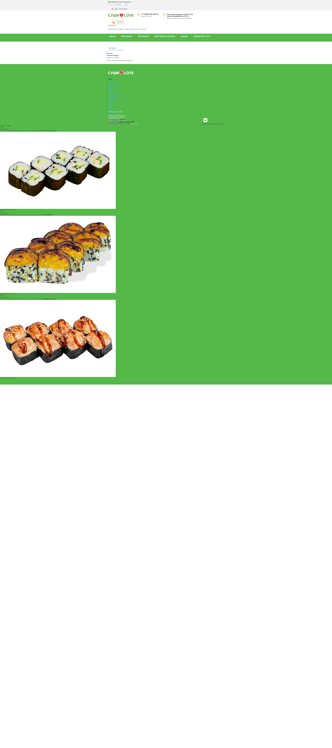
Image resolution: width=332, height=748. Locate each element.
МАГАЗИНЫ (143, 36)
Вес (118, 50)
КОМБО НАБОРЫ (113, 96)
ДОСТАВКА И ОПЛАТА (164, 36)
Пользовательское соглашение (116, 117)
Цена (121, 50)
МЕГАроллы (111, 86)
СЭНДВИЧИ (112, 100)
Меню (110, 108)
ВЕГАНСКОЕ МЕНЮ (114, 94)
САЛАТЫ (111, 105)
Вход (116, 8)
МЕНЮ (112, 36)
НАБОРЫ (111, 82)
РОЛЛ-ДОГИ (112, 101)
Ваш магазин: (112, 2)
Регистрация (123, 8)
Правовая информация (114, 118)
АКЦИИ (184, 36)
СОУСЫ (110, 107)
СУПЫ (110, 103)
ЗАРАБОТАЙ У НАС (202, 36)
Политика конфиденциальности (116, 115)
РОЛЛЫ (110, 89)
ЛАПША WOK (112, 98)
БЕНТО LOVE (112, 88)
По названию (112, 50)
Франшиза (111, 110)
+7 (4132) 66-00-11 (149, 14)
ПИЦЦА (110, 93)
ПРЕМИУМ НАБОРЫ (114, 84)
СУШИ (110, 91)
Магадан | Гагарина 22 (124, 2)
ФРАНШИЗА (126, 36)
